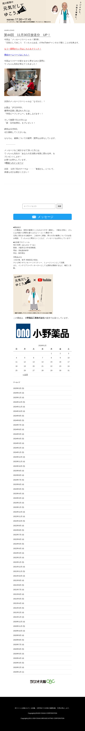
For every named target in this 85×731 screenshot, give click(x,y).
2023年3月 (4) (18, 498)
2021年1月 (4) (18, 617)
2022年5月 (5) (18, 544)
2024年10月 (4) (19, 411)
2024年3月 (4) (18, 443)
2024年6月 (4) (18, 429)
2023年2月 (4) (18, 503)
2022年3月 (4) (18, 553)
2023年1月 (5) (18, 507)
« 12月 (25, 375)
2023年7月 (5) (18, 480)
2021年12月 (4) (19, 567)
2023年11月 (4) (19, 461)
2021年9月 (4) (18, 580)
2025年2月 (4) (18, 393)
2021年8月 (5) (18, 585)
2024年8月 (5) (18, 420)
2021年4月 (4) (18, 603)
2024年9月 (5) (18, 416)
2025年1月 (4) (18, 397)
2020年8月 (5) (18, 640)
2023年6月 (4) (18, 484)
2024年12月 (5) (19, 402)
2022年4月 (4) (18, 548)
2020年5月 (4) (18, 654)
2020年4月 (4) (18, 658)
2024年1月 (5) (18, 452)
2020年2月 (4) (18, 667)
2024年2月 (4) (18, 448)
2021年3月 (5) (18, 608)
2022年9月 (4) (18, 526)
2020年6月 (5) (18, 649)
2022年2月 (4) (18, 557)
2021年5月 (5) (18, 599)
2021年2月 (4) (18, 612)
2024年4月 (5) (18, 439)
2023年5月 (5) (18, 489)
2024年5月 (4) (18, 434)
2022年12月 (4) (19, 512)
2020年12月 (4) (19, 622)
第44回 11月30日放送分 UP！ (27, 35)
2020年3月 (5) (18, 663)
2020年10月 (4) (19, 631)
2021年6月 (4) (18, 594)
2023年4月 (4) (18, 494)
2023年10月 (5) (19, 466)
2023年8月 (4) (18, 475)
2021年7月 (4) (18, 590)
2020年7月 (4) (18, 644)
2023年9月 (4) (18, 471)
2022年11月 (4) (19, 516)
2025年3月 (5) (18, 388)
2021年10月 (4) (19, 576)
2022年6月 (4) (18, 539)
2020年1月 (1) (18, 672)
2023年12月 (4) (19, 457)
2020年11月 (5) (19, 626)
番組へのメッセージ (14, 163)
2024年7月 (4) (18, 425)
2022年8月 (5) (18, 530)
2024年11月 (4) (19, 407)
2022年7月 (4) (18, 535)
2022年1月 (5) (18, 562)
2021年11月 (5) (19, 571)
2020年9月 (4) (18, 635)
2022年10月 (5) (19, 521)
